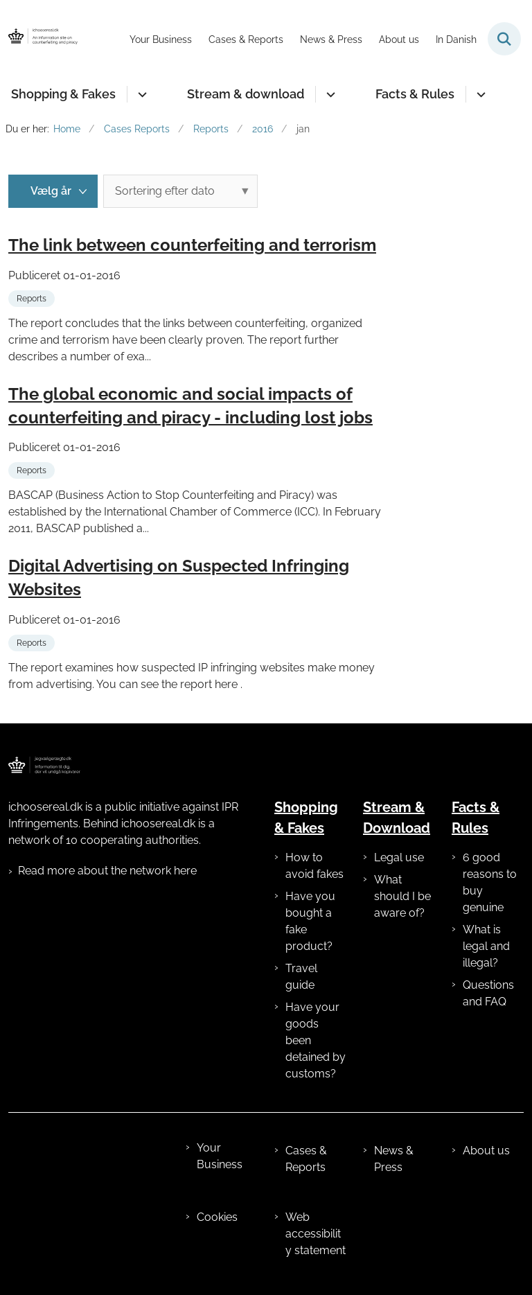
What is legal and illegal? (486, 946)
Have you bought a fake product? (310, 921)
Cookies (217, 1217)
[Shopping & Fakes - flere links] (140, 94)
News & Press (394, 1159)
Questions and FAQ (488, 993)
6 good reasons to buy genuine (490, 882)
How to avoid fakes (314, 866)
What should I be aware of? (402, 896)
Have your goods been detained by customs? (315, 1040)
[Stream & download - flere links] (328, 94)
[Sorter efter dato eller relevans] (180, 191)
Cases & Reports (306, 1159)
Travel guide (301, 977)
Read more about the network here (107, 870)
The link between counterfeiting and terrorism (192, 245)
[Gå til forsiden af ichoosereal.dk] (39, 38)
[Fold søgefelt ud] (504, 38)
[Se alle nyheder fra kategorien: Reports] (32, 297)
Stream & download (245, 94)
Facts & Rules (414, 94)
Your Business (219, 1156)
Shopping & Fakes (63, 94)
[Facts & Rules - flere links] (479, 94)
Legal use (399, 857)
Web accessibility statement (315, 1233)
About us (486, 1150)
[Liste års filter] (53, 191)
